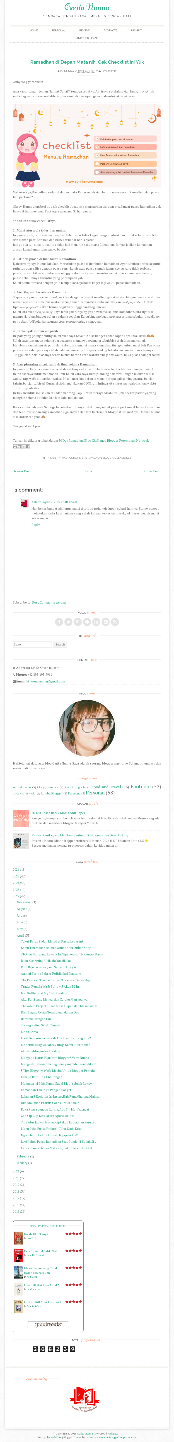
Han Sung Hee (33, 1289)
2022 (16, 896)
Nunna (69, 71)
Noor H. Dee (32, 1238)
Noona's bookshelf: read (48, 1226)
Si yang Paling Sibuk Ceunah (40, 1025)
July (19, 915)
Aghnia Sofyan (34, 1306)
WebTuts (56, 1437)
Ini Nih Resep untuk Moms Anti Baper (58, 813)
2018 (16, 1191)
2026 (16, 869)
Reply (35, 524)
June (20, 922)
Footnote (110, 30)
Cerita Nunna (87, 6)
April (20, 935)
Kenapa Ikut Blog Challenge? (41, 1077)
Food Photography (75, 787)
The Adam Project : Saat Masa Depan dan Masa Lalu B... (60, 1006)
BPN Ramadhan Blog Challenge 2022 (106, 457)
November (24, 902)
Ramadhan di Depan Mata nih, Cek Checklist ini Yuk (87, 62)
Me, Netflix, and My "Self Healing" (44, 993)
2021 (16, 1171)
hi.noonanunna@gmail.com (45, 681)
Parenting (74, 793)
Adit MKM (32, 1276)
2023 (16, 889)
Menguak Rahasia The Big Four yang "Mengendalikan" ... (60, 1064)
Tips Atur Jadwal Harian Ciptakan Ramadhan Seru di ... (59, 1122)
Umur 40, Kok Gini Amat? (41, 1285)
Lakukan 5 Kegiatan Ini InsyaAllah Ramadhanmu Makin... (60, 1096)
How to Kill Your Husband (42, 1302)
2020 (16, 1178)
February (23, 1156)
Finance (53, 787)
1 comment (109, 71)
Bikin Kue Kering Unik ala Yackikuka (46, 960)
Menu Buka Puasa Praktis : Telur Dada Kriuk (51, 1128)
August (22, 908)
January (22, 1163)
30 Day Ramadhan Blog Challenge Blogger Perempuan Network (104, 440)
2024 (16, 883)
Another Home (87, 38)
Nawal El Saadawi (35, 1255)
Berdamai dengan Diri (36, 1019)
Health (32, 793)
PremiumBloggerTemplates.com (117, 1437)
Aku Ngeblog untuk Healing (40, 1051)
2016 (16, 1205)
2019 (16, 1184)
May (20, 929)
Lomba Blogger (52, 793)
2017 (16, 1198)
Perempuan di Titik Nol (40, 1251)
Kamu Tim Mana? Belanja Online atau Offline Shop (56, 947)
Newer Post (22, 471)
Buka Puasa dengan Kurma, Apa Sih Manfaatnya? (55, 1109)
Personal (58, 30)
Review (84, 30)
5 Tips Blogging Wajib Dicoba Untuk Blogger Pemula (58, 1070)
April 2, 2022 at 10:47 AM (60, 502)
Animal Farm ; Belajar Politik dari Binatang (51, 973)
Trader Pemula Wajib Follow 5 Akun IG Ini (50, 986)
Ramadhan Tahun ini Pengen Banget (46, 1090)
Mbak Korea (29, 1032)
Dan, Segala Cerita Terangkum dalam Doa (50, 1012)
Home (34, 30)
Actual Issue (22, 787)
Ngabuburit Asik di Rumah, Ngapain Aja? (49, 1135)
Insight (136, 30)
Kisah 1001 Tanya (36, 1234)
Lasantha (91, 1437)
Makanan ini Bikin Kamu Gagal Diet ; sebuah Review (56, 1083)
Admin (36, 502)
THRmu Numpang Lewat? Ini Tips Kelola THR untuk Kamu (62, 954)
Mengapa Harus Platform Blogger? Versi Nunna (55, 1057)
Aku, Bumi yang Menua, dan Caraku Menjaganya (54, 999)
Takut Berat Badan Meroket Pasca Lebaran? (52, 941)
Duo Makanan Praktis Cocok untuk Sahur (50, 1103)
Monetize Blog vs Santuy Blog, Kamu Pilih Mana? (55, 1045)
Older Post (152, 471)
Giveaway (18, 793)
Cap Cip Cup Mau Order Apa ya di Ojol (47, 1115)
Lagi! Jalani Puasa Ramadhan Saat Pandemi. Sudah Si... (58, 1141)
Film (39, 787)
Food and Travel (106, 786)
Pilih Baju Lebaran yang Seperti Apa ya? (49, 967)
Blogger (113, 1433)
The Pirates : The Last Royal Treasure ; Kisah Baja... (57, 980)
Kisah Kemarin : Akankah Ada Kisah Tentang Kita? (56, 1038)
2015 (16, 1211)
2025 (16, 876)
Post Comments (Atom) (49, 602)
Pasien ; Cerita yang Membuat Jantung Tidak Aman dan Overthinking (80, 835)
